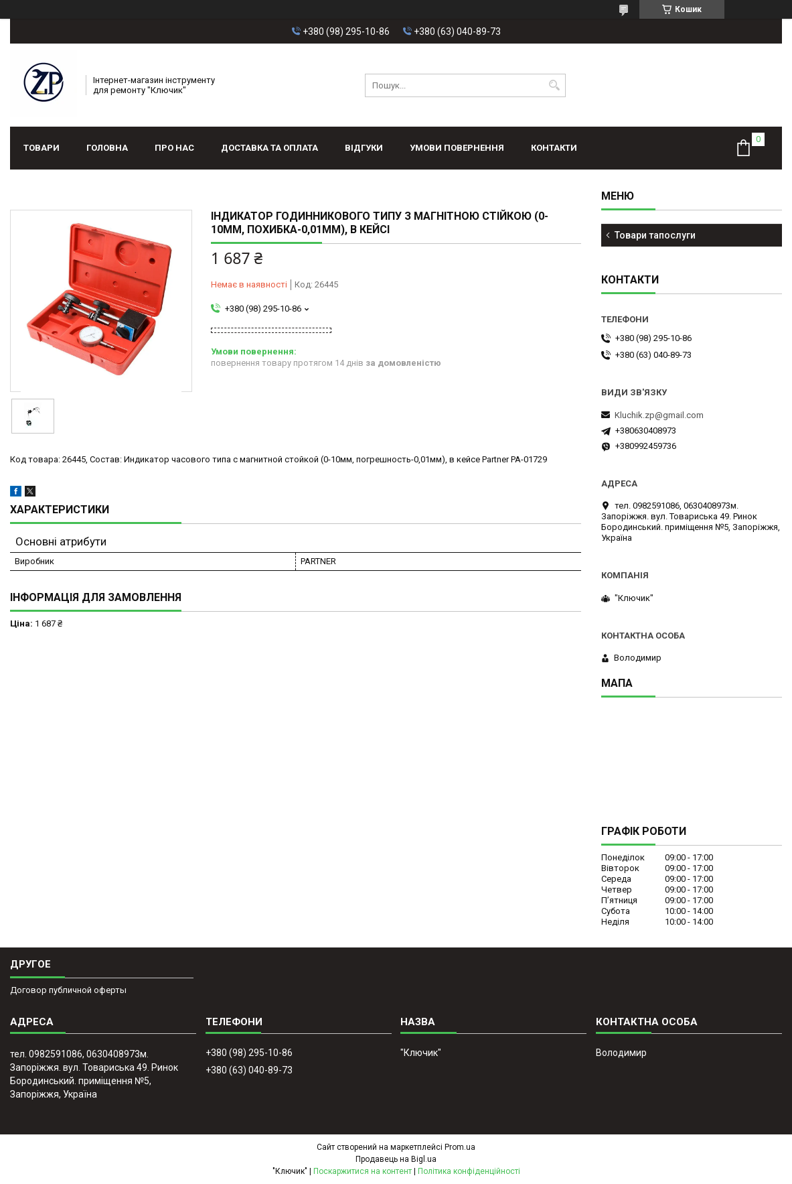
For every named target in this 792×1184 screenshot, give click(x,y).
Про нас (174, 148)
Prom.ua (460, 1147)
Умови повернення (457, 148)
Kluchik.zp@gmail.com (659, 415)
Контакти (554, 148)
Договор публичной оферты (68, 990)
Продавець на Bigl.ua (396, 1159)
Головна (107, 148)
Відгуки (364, 148)
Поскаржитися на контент (362, 1171)
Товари (41, 148)
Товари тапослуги (655, 235)
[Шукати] (554, 85)
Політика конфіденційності (469, 1171)
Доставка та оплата (269, 148)
